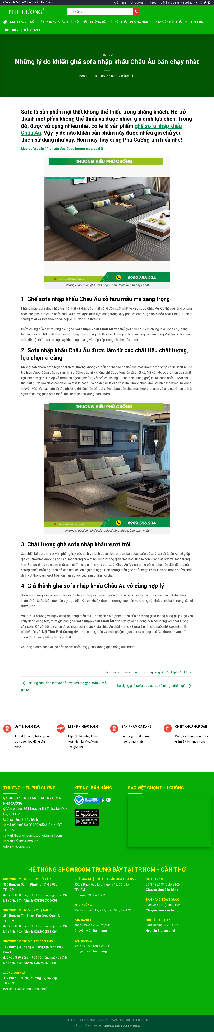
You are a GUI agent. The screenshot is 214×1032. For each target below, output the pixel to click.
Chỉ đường (136, 2)
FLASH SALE (14, 21)
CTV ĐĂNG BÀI (125, 76)
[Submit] (136, 11)
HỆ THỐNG (12, 30)
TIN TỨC (197, 22)
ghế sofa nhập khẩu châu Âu (175, 672)
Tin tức (107, 54)
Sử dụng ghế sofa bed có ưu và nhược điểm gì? (155, 686)
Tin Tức (152, 2)
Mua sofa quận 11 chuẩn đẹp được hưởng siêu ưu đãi (62, 149)
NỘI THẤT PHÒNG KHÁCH (50, 22)
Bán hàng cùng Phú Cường (176, 2)
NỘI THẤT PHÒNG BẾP (92, 22)
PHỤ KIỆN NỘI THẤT (171, 22)
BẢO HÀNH (32, 30)
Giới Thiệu (120, 2)
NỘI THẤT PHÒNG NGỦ (132, 22)
